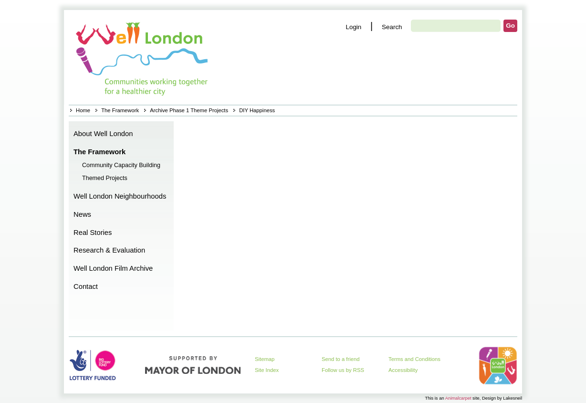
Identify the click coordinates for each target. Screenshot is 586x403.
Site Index (267, 370)
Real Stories (92, 232)
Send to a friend (341, 359)
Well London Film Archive (113, 268)
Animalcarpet (458, 398)
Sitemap (264, 359)
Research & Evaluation (109, 250)
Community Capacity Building (121, 165)
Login (353, 27)
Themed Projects (104, 178)
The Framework (120, 110)
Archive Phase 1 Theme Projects (189, 110)
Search (392, 27)
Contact (85, 286)
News (82, 214)
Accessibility (403, 370)
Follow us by (343, 370)
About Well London (103, 134)
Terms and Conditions (414, 359)
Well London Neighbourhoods (119, 196)
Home (143, 57)
